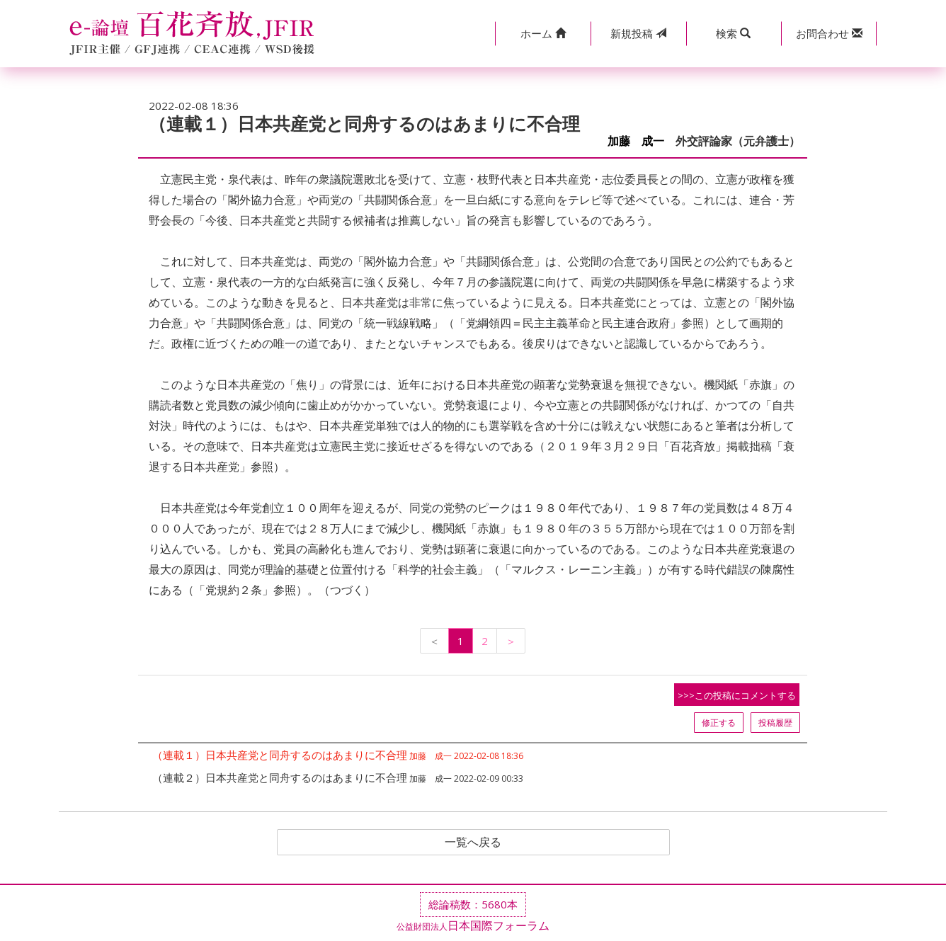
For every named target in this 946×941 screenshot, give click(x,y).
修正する (719, 723)
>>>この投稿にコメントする (737, 695)
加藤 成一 (636, 141)
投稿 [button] (638, 33)
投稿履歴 (775, 723)
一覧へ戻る (473, 842)
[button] (543, 33)
